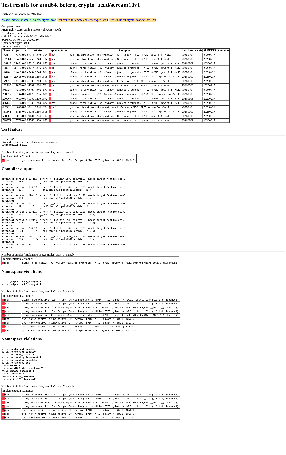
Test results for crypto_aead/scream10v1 (132, 19)
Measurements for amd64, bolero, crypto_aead (29, 19)
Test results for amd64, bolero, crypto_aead (82, 19)
